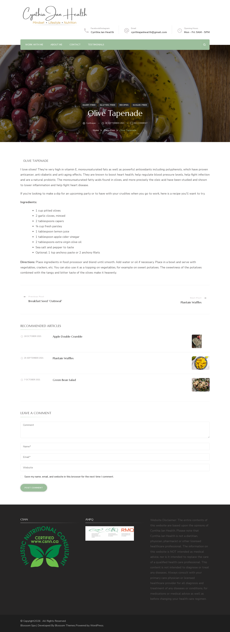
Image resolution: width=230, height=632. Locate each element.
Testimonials (96, 44)
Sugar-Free (140, 105)
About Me (56, 44)
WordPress (96, 625)
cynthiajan (91, 123)
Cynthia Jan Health (102, 32)
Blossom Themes (65, 625)
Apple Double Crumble (67, 336)
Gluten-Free (107, 105)
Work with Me (34, 44)
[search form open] (204, 44)
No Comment (141, 123)
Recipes (124, 105)
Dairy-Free (89, 105)
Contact (75, 44)
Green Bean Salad (64, 380)
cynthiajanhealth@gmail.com (149, 32)
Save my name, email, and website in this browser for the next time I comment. (69, 476)
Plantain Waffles (63, 358)
